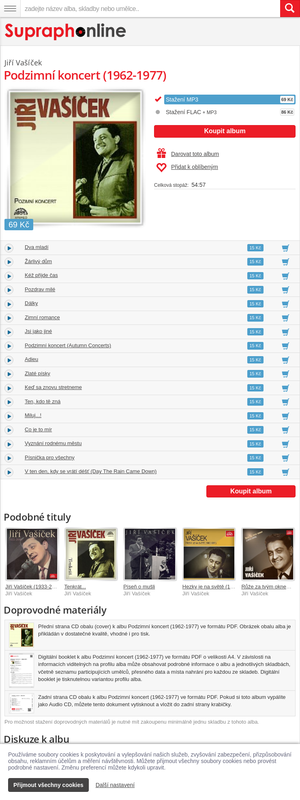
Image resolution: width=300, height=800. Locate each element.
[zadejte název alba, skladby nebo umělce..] (150, 8)
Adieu (31, 359)
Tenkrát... (75, 587)
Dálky (31, 303)
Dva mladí (37, 247)
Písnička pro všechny (50, 457)
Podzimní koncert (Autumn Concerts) (68, 345)
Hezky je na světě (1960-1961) (218, 587)
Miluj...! (33, 415)
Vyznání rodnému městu (53, 443)
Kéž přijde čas (41, 275)
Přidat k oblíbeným (187, 168)
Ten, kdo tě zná (42, 401)
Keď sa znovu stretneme (53, 387)
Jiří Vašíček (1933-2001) (33, 587)
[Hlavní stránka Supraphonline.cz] (66, 31)
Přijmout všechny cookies (48, 785)
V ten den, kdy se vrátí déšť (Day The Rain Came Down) (90, 471)
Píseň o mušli (139, 587)
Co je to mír (38, 429)
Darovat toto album (188, 154)
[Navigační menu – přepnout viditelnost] (10, 8)
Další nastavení (115, 785)
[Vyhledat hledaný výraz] (290, 8)
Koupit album (224, 131)
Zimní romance (42, 317)
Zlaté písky (37, 373)
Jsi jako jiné (38, 331)
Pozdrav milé (40, 289)
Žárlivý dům (38, 261)
